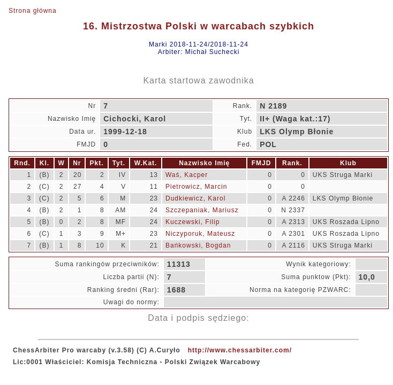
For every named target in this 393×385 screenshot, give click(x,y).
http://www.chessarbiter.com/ (240, 350)
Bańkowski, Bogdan (198, 245)
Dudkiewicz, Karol (195, 198)
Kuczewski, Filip (192, 222)
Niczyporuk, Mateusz (200, 233)
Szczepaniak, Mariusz (202, 210)
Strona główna (33, 10)
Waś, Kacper (186, 175)
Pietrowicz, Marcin (196, 186)
